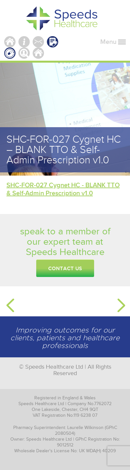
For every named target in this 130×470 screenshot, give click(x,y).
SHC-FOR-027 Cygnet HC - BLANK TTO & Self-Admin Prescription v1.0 (63, 189)
